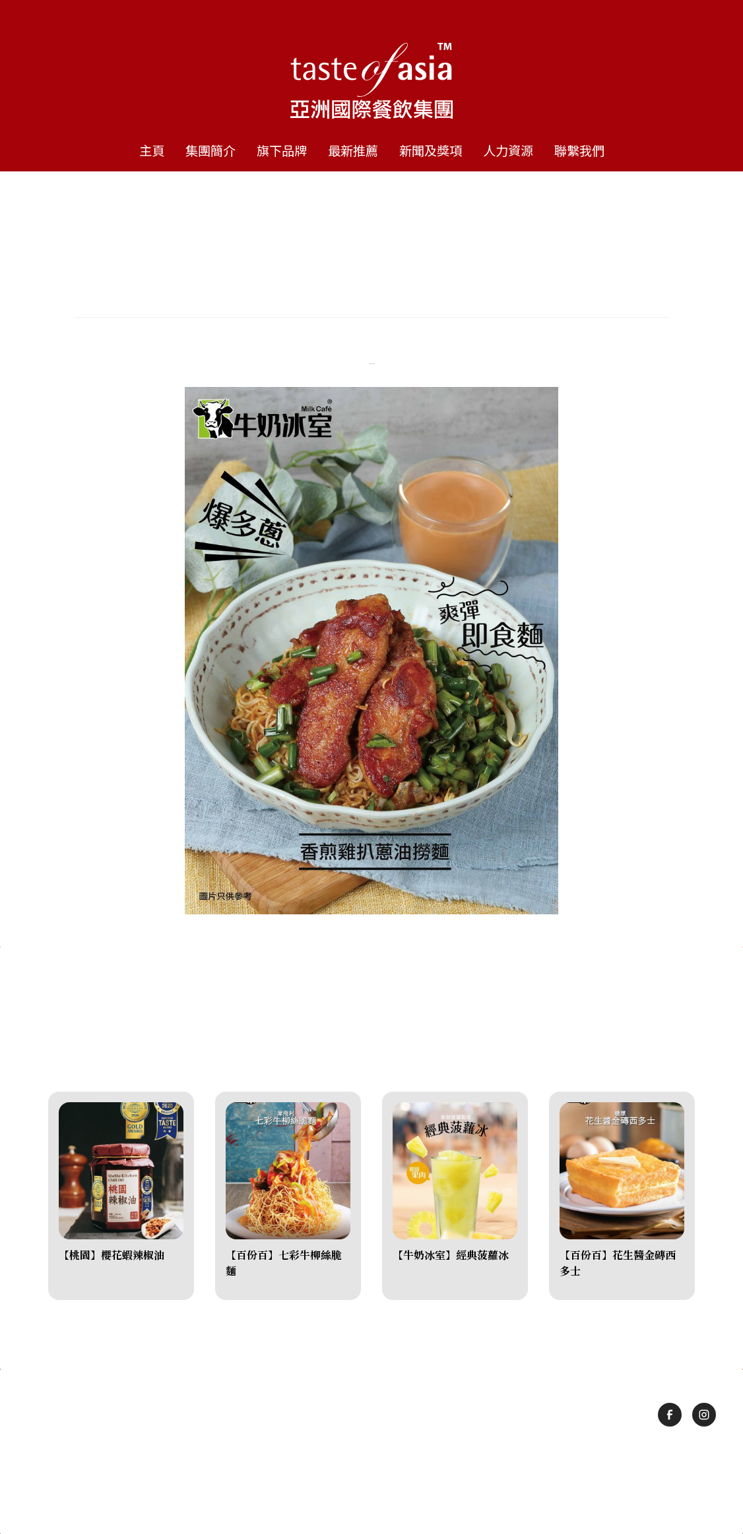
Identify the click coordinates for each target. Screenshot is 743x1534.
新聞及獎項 (430, 150)
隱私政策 (413, 1477)
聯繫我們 (579, 150)
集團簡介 (210, 150)
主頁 (151, 150)
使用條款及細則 (343, 1477)
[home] (371, 66)
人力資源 (508, 150)
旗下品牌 (282, 150)
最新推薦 (353, 150)
